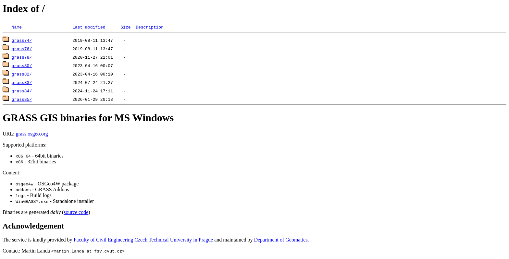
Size (125, 27)
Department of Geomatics (280, 239)
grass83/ (22, 82)
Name (17, 27)
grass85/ (22, 99)
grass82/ (22, 74)
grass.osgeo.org (32, 133)
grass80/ (22, 65)
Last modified (88, 27)
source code (76, 212)
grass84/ (22, 91)
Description (150, 27)
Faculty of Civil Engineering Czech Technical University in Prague (143, 239)
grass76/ (22, 49)
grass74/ (22, 40)
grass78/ (22, 57)
